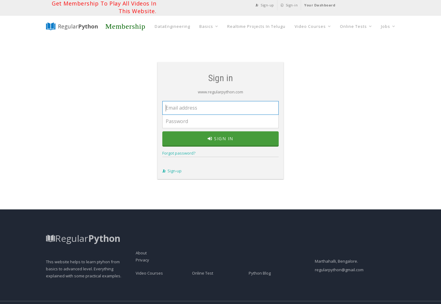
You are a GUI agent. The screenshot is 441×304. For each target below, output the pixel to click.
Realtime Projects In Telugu (256, 26)
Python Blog (260, 273)
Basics (208, 26)
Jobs (388, 26)
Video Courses (313, 26)
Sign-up (264, 5)
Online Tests (356, 26)
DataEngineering (172, 26)
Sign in (220, 138)
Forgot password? (178, 153)
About (141, 253)
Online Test (202, 273)
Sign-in (289, 5)
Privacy (142, 260)
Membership (125, 26)
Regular (72, 26)
